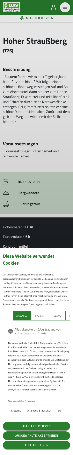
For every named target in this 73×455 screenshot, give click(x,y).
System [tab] (39, 316)
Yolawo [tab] (56, 316)
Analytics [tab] (21, 316)
